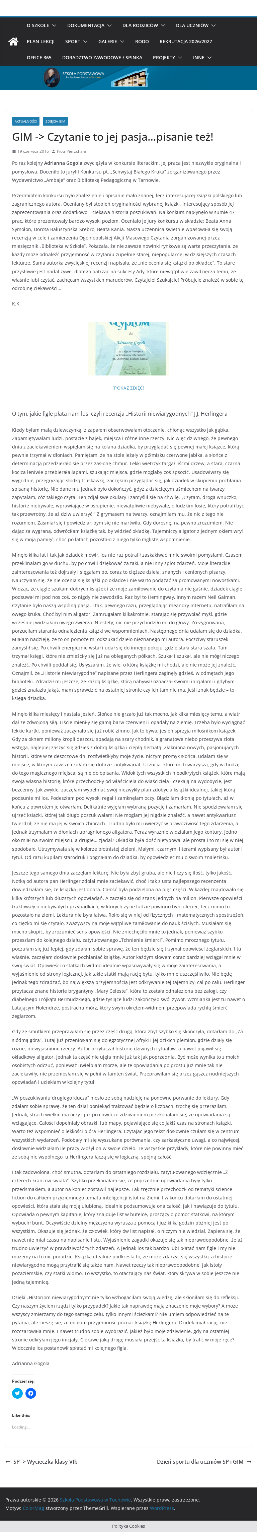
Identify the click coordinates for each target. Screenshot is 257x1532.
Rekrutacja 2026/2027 (186, 41)
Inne (198, 57)
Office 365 (39, 57)
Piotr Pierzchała (71, 151)
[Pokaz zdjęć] (128, 388)
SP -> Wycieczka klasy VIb (41, 1461)
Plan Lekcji (41, 41)
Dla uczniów (192, 25)
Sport (72, 41)
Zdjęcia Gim (55, 121)
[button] (53, 25)
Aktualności (26, 121)
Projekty (164, 57)
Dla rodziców (140, 25)
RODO (142, 41)
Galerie (107, 41)
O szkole (38, 25)
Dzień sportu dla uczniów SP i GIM (204, 1461)
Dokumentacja (85, 25)
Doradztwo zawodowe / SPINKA (102, 57)
